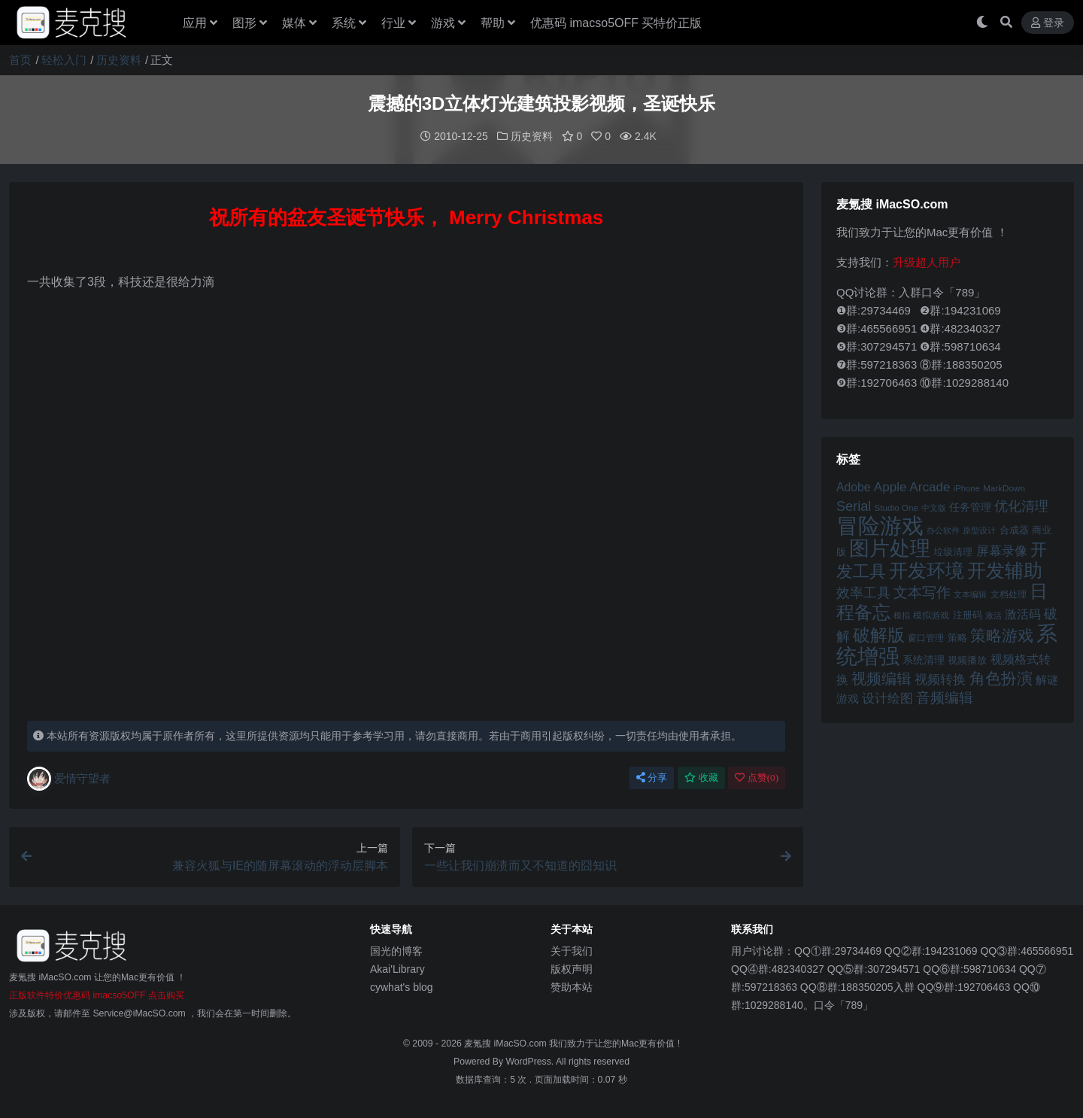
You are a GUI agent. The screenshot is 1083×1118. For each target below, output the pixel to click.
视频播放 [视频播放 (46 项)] (967, 659)
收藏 (701, 776)
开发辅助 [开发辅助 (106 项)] (1004, 569)
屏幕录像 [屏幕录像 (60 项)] (1001, 550)
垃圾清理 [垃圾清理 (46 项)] (952, 551)
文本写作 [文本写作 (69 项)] (922, 592)
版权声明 (572, 968)
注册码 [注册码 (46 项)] (967, 614)
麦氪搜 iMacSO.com (506, 1042)
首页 (20, 59)
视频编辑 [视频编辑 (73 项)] (881, 678)
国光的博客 (396, 950)
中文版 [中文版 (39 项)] (933, 507)
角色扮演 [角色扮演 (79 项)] (1001, 677)
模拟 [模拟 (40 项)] (901, 614)
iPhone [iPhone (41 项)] (967, 487)
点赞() (756, 776)
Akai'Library (397, 968)
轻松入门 (63, 59)
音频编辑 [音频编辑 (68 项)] (944, 697)
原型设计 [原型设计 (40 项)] (979, 529)
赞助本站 (572, 986)
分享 (651, 776)
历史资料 (118, 59)
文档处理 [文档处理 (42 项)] (1008, 593)
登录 (1047, 23)
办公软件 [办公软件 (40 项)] (943, 529)
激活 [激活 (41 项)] (993, 614)
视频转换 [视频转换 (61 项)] (940, 679)
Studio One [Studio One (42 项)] (896, 507)
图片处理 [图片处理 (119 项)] (889, 547)
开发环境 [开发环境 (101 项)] (926, 570)
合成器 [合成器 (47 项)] (1014, 529)
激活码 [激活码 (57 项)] (1023, 613)
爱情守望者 (69, 778)
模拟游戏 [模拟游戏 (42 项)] (931, 614)
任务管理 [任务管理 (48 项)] (970, 506)
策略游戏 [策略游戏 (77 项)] (1001, 634)
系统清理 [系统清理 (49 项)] (923, 659)
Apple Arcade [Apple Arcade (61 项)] (912, 486)
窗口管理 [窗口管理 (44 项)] (926, 637)
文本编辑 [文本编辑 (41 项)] (970, 593)
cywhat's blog (401, 986)
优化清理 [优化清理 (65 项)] (1021, 505)
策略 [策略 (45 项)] (957, 637)
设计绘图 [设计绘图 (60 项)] (887, 698)
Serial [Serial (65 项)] (853, 505)
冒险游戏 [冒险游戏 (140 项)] (880, 524)
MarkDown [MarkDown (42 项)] (1004, 487)
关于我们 (572, 950)
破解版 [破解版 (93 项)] (879, 634)
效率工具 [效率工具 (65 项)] (863, 592)
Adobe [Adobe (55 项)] (853, 486)
